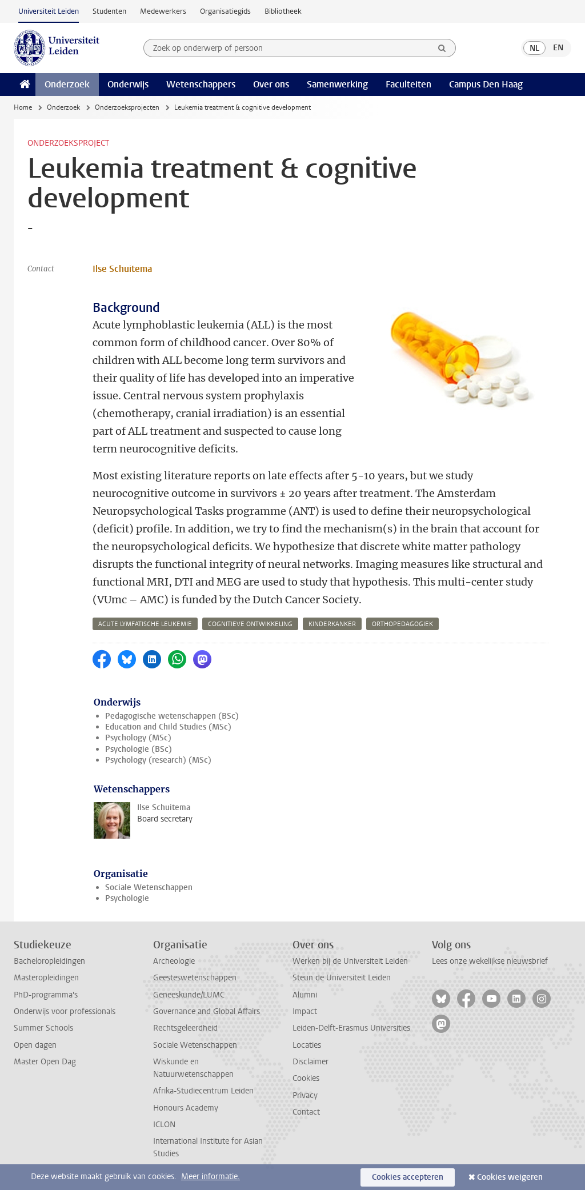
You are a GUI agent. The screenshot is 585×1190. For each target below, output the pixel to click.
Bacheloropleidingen (49, 961)
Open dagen (35, 1045)
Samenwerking (337, 84)
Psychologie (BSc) (138, 749)
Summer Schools (43, 1028)
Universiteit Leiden (48, 11)
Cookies (305, 1078)
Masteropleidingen (46, 977)
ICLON (164, 1124)
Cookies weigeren (510, 1177)
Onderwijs (128, 84)
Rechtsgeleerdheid (185, 1028)
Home (23, 107)
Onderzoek (67, 84)
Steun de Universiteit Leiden (341, 977)
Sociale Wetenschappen (149, 887)
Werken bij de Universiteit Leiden (350, 961)
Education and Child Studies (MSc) (168, 727)
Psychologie (127, 898)
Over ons (271, 84)
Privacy (305, 1095)
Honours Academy (185, 1108)
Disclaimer (310, 1061)
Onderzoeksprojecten (127, 107)
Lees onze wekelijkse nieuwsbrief (490, 961)
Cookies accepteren (407, 1177)
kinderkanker (332, 624)
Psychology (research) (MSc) (158, 760)
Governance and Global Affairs (206, 1011)
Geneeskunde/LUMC (189, 994)
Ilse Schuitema (122, 269)
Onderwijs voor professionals (64, 1011)
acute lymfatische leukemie (145, 624)
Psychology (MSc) (138, 737)
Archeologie (174, 961)
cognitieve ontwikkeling (250, 624)
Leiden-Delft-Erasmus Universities (351, 1028)
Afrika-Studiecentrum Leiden (203, 1090)
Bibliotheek (283, 11)
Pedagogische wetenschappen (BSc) (172, 716)
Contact (306, 1112)
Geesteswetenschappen (195, 977)
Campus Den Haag (486, 84)
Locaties (306, 1045)
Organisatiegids (225, 11)
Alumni (304, 994)
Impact (304, 1011)
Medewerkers (163, 11)
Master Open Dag (45, 1061)
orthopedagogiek (402, 624)
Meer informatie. (210, 1176)
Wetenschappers (200, 84)
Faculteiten (408, 84)
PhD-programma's (46, 994)
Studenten (109, 11)
